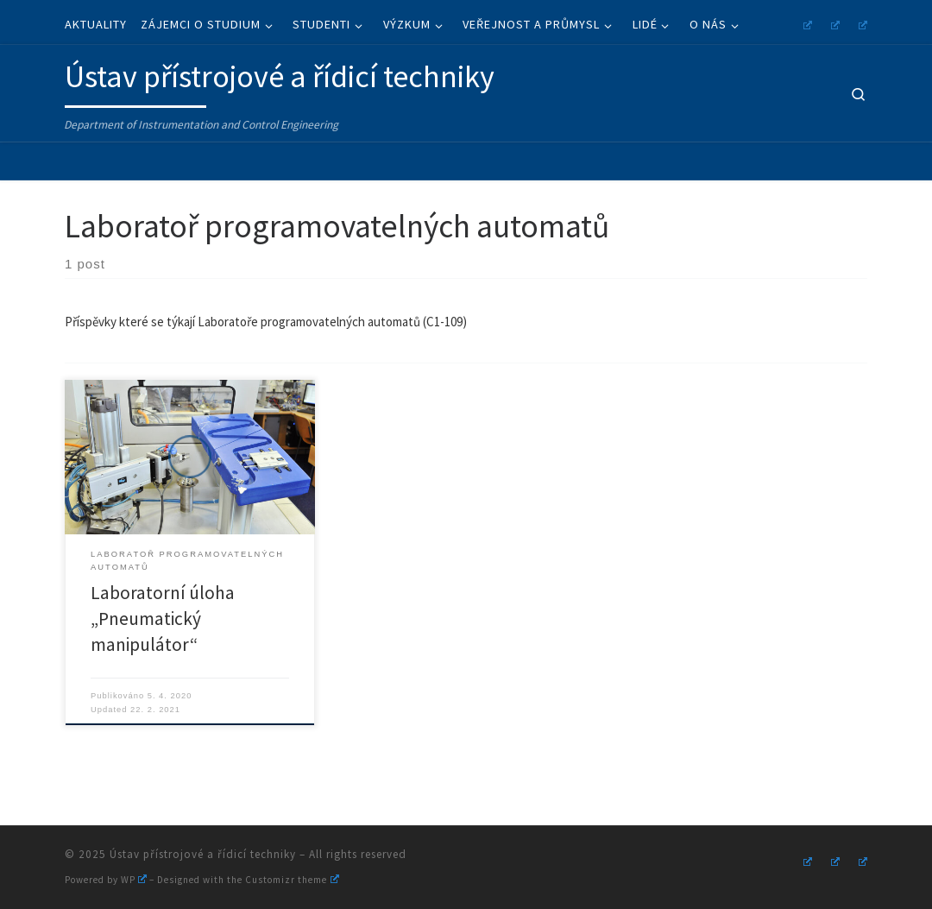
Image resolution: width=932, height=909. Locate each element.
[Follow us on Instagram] (805, 23)
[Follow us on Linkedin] (860, 23)
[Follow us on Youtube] (833, 23)
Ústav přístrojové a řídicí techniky (203, 854)
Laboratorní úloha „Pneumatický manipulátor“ (163, 618)
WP (134, 880)
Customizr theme (291, 880)
